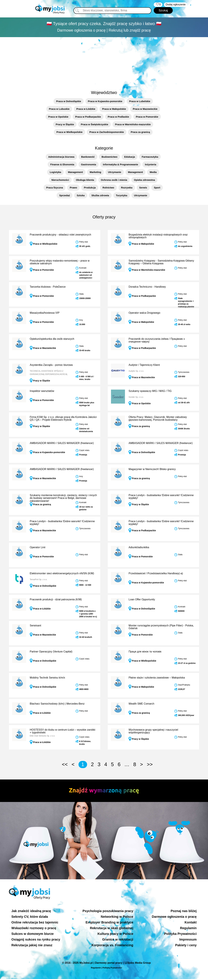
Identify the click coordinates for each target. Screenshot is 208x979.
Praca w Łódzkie (85, 108)
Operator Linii (37, 547)
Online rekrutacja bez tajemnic (34, 922)
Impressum (188, 939)
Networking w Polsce (117, 916)
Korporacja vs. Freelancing (112, 945)
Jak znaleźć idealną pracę (31, 911)
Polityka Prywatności (180, 934)
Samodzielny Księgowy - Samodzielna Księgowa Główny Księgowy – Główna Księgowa (161, 262)
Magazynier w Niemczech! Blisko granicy (152, 469)
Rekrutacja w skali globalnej (111, 928)
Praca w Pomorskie (147, 116)
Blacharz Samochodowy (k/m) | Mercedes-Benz (57, 703)
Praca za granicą (140, 132)
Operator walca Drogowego (144, 312)
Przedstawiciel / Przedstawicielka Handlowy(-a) (156, 573)
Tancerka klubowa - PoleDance (48, 286)
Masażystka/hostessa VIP (44, 312)
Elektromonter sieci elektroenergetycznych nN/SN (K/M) (62, 573)
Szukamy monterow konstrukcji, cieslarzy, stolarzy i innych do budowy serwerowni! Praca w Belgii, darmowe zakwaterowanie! (63, 498)
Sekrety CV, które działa (29, 916)
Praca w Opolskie (58, 116)
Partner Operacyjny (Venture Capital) (51, 651)
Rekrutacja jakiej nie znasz (31, 945)
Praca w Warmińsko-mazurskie (133, 124)
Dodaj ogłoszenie (176, 4)
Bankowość (88, 156)
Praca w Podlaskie (118, 116)
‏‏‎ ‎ (158, 5)
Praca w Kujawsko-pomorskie (105, 101)
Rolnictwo (108, 187)
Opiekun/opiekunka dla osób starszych (52, 338)
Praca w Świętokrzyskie (94, 124)
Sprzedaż (64, 195)
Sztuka (80, 195)
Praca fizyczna (54, 187)
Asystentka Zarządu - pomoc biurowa (51, 365)
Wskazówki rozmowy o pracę (33, 928)
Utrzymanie (114, 172)
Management (75, 172)
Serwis (143, 187)
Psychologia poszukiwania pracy (108, 911)
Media (153, 172)
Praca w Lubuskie (59, 108)
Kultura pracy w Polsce (115, 934)
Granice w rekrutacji (117, 939)
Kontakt (191, 922)
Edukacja (129, 156)
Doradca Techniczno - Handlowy (147, 286)
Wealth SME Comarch (141, 703)
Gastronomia (88, 164)
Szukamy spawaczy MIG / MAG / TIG (150, 391)
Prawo (73, 187)
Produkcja (90, 187)
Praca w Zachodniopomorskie (106, 132)
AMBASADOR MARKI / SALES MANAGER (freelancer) (62, 443)
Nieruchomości (60, 180)
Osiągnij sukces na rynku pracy (35, 939)
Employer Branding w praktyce (109, 922)
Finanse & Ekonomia (62, 164)
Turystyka (121, 195)
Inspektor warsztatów (42, 391)
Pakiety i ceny (186, 945)
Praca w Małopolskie (114, 108)
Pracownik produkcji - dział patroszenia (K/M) (56, 599)
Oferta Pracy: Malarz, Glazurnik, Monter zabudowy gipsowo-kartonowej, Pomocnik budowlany (158, 418)
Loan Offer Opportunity (142, 599)
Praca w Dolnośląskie (68, 101)
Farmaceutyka (150, 156)
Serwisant (35, 625)
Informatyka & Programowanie (120, 164)
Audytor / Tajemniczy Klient (144, 365)
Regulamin (188, 928)
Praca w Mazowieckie (145, 108)
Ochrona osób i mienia (114, 180)
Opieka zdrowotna (144, 180)
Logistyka (55, 172)
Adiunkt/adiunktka (139, 547)
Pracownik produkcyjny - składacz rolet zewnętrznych (60, 234)
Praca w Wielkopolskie (69, 132)
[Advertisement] (104, 62)
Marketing (95, 172)
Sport (157, 187)
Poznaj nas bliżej (184, 911)
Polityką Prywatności (112, 968)
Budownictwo (109, 156)
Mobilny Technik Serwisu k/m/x (47, 677)
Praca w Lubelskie (139, 101)
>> (150, 764)
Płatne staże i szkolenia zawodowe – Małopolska (157, 677)
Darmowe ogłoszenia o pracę (174, 916)
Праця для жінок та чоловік (145, 651)
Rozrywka (126, 187)
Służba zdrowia (100, 195)
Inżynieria (150, 164)
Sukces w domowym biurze (32, 934)
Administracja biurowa (61, 156)
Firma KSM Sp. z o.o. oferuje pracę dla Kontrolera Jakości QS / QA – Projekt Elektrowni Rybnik (63, 418)
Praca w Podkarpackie (88, 116)
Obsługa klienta (85, 180)
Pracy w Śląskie (65, 124)
